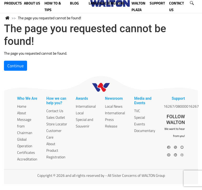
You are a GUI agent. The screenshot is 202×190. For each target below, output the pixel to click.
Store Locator (56, 124)
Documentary (144, 130)
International (86, 106)
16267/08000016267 (181, 106)
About (21, 113)
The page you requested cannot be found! (49, 18)
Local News (114, 106)
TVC (137, 110)
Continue (15, 66)
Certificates (26, 152)
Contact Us (54, 110)
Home (21, 106)
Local (80, 113)
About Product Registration (55, 150)
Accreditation (27, 159)
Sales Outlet (55, 117)
